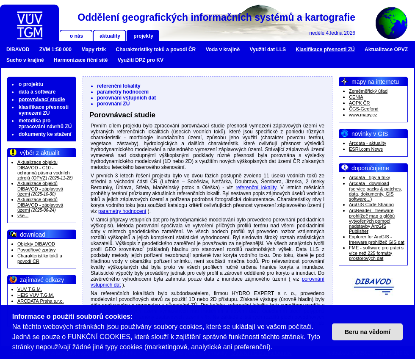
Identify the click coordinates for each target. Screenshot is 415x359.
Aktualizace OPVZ (386, 49)
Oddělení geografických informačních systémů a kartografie (216, 17)
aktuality (110, 36)
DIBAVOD (17, 49)
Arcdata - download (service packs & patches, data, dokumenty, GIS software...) (375, 191)
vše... (22, 215)
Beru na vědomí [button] (367, 332)
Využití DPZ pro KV (140, 60)
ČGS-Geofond (364, 108)
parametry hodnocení (123, 92)
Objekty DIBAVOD (36, 243)
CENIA (356, 96)
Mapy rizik (93, 49)
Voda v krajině (223, 49)
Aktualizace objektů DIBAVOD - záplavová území (40, 188)
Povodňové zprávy (36, 249)
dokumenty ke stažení (45, 134)
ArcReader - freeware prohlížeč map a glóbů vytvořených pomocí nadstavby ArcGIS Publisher (372, 221)
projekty (143, 36)
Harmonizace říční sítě (81, 60)
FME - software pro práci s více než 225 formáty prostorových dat (376, 253)
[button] (275, 348)
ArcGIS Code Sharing (371, 204)
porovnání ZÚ (113, 104)
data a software (37, 92)
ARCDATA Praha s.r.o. (40, 301)
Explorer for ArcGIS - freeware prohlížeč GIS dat (376, 239)
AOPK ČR (359, 102)
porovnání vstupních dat (126, 98)
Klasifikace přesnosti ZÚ (325, 49)
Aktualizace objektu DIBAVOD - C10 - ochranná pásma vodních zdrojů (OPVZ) (43, 170)
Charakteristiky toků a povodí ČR (156, 49)
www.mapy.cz (363, 114)
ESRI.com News (366, 149)
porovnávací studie (42, 99)
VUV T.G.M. (29, 289)
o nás (76, 36)
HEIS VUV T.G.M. (35, 295)
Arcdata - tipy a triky (369, 177)
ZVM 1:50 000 (55, 49)
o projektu (31, 84)
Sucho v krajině (25, 60)
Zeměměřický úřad (368, 91)
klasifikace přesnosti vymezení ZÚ (44, 110)
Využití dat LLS (267, 49)
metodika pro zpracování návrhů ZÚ (45, 124)
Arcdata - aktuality (367, 143)
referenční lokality (119, 86)
